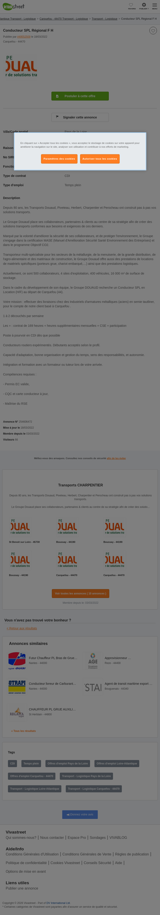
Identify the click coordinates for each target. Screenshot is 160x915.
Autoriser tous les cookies (100, 158)
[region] (80, 151)
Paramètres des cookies (59, 158)
